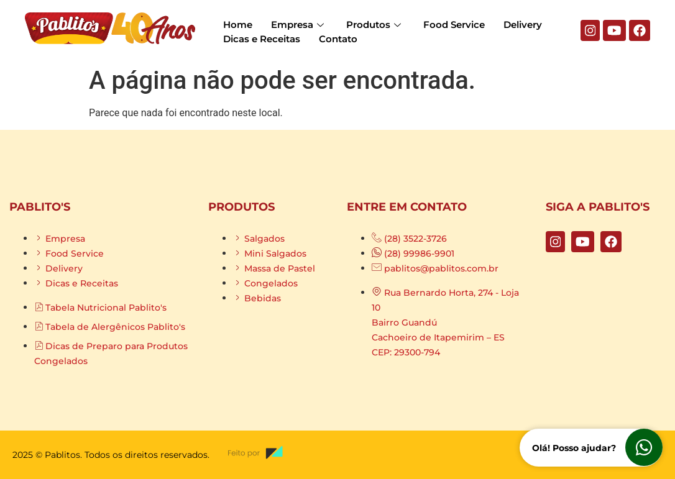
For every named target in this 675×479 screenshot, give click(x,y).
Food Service (454, 24)
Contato (338, 39)
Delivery (522, 24)
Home (237, 24)
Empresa (297, 24)
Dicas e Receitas (261, 39)
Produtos (373, 24)
